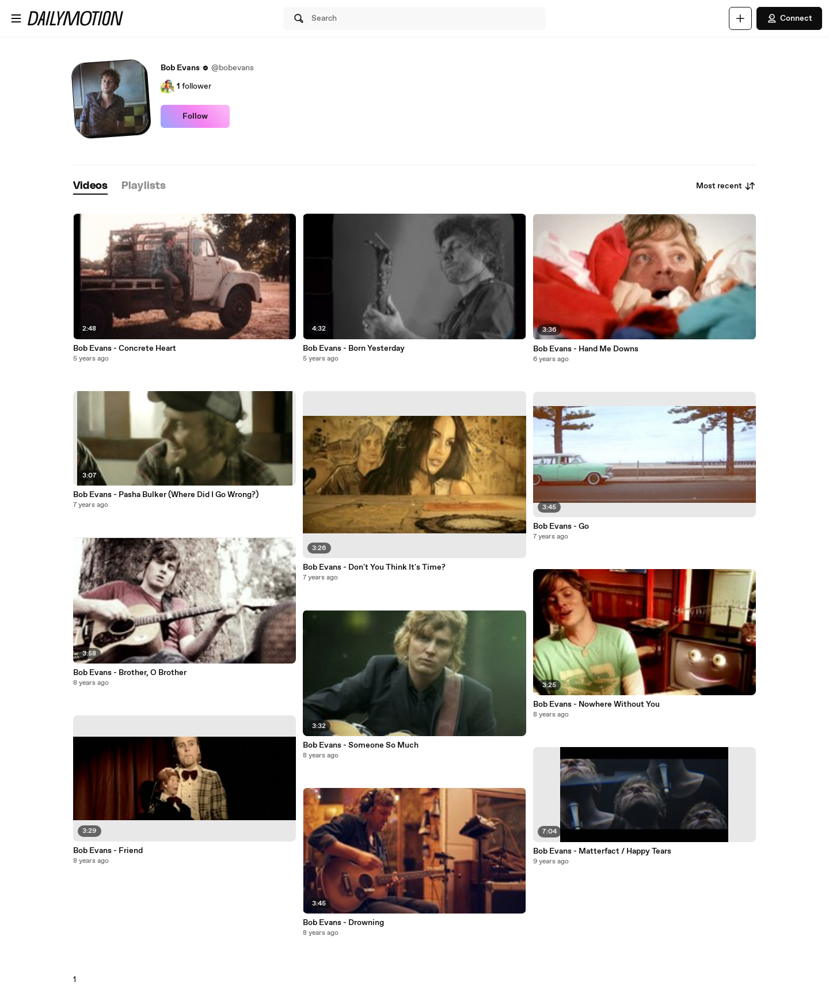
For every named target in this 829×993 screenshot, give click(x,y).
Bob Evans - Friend (108, 850)
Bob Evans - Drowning (343, 922)
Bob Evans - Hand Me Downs (585, 349)
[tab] (90, 186)
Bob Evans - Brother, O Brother (130, 672)
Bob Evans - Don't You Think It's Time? (374, 567)
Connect (789, 18)
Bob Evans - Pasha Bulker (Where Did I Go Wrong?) (165, 494)
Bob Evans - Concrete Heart (124, 348)
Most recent (726, 186)
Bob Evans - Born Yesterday (354, 348)
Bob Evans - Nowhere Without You (596, 704)
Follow (195, 116)
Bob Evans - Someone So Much (361, 745)
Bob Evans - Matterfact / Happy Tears (602, 851)
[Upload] (740, 18)
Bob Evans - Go (561, 526)
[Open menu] (16, 18)
